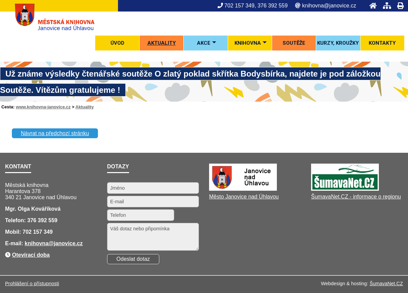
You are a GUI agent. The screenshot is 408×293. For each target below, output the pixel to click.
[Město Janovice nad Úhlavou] (243, 189)
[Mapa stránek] (385, 5)
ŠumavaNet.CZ (386, 283)
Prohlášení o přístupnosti (32, 283)
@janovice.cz (65, 243)
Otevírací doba (30, 255)
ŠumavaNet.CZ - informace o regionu (356, 197)
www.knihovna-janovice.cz (43, 106)
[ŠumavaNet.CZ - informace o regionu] (345, 189)
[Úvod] (371, 5)
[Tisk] (398, 5)
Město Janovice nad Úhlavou (244, 197)
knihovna (36, 243)
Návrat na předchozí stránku (55, 133)
